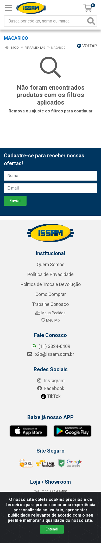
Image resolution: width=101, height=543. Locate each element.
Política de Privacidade (50, 274)
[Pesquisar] (91, 21)
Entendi (52, 529)
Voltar (87, 45)
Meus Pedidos (50, 313)
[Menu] (8, 8)
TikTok (51, 396)
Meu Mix (50, 320)
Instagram (50, 380)
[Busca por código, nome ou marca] (45, 21)
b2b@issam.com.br (50, 354)
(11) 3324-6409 (50, 346)
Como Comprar (50, 294)
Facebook (50, 388)
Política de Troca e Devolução (51, 284)
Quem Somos (51, 264)
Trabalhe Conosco (50, 304)
